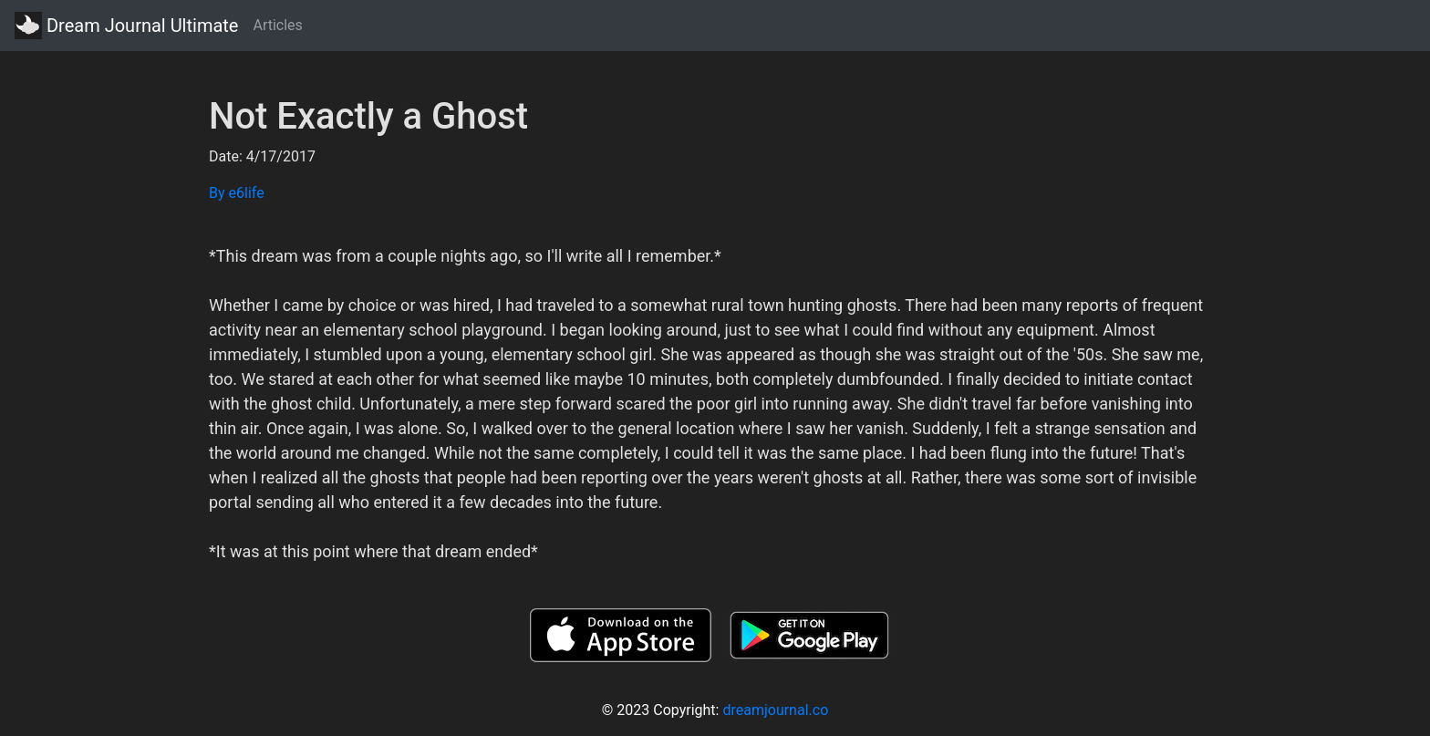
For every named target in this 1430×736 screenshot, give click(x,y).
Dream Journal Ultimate (126, 25)
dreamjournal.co (775, 710)
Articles (277, 25)
